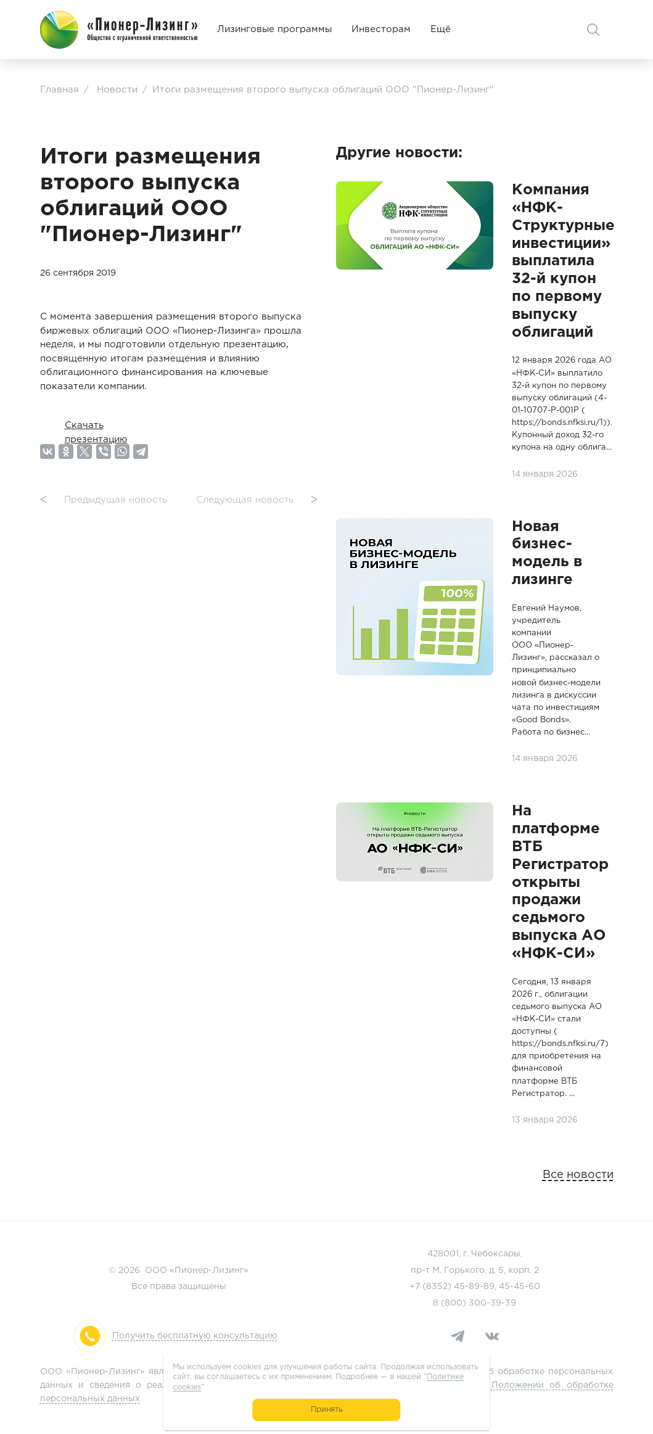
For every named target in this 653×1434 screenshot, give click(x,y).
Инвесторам (381, 29)
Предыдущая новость (103, 500)
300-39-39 (492, 1303)
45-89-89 (474, 1286)
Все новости (578, 1175)
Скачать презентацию (96, 425)
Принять (326, 1409)
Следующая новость (257, 500)
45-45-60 (519, 1286)
